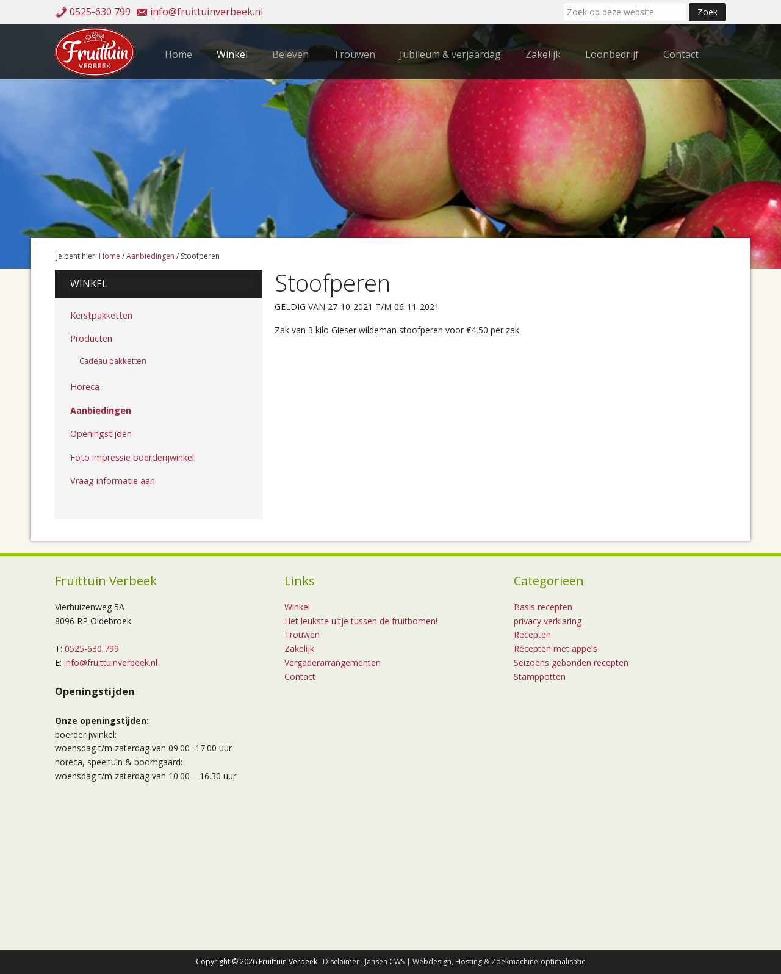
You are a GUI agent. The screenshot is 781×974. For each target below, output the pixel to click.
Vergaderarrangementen (332, 662)
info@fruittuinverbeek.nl (206, 11)
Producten (91, 338)
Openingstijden (101, 433)
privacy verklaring (547, 621)
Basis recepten (543, 607)
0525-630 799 (100, 11)
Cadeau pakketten (112, 360)
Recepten (532, 634)
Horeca (84, 386)
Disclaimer (341, 961)
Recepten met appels (555, 648)
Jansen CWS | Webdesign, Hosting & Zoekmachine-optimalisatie (475, 961)
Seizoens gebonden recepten (571, 662)
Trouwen (302, 634)
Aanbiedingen (100, 410)
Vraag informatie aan (112, 480)
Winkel (88, 283)
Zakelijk (299, 648)
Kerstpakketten (101, 315)
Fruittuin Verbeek (97, 51)
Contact (299, 676)
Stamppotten (540, 676)
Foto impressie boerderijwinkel (132, 457)
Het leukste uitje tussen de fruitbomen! (360, 621)
